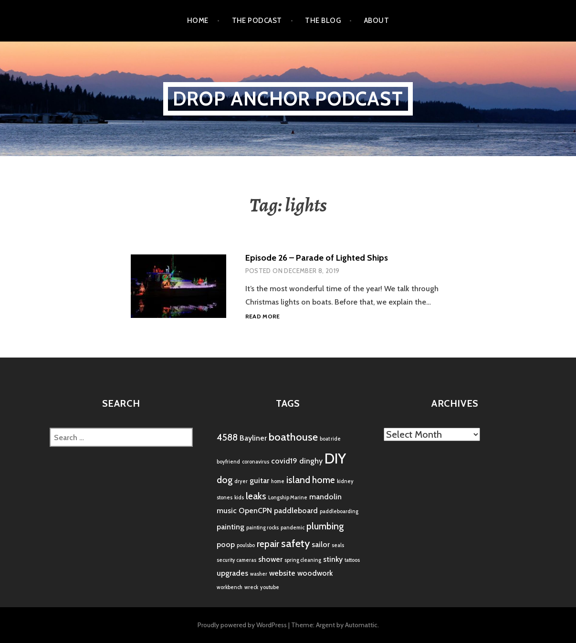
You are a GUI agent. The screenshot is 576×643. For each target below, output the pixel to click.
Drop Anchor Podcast (288, 98)
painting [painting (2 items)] (230, 526)
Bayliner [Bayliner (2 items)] (253, 438)
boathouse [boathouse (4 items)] (293, 437)
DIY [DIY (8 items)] (335, 458)
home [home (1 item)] (277, 481)
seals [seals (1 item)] (338, 545)
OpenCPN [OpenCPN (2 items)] (255, 510)
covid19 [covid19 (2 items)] (284, 460)
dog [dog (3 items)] (224, 479)
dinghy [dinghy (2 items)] (311, 460)
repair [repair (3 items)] (268, 543)
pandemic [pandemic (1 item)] (292, 528)
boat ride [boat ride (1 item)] (330, 439)
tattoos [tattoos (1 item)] (352, 560)
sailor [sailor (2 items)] (321, 544)
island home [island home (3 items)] (310, 479)
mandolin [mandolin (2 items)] (325, 496)
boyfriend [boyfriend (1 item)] (228, 462)
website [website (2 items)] (282, 573)
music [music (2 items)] (227, 510)
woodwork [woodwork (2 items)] (315, 573)
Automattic (361, 625)
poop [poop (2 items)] (226, 544)
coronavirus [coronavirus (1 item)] (255, 462)
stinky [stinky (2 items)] (333, 559)
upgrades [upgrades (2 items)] (232, 573)
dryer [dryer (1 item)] (241, 481)
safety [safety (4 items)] (295, 543)
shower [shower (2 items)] (270, 559)
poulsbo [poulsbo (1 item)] (246, 545)
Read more (262, 317)
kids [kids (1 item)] (239, 498)
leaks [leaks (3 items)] (256, 496)
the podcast (257, 20)
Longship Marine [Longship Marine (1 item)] (287, 498)
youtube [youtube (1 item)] (269, 587)
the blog (323, 20)
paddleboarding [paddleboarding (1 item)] (339, 511)
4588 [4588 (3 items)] (227, 437)
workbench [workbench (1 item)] (229, 587)
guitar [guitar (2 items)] (259, 480)
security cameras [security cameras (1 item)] (236, 560)
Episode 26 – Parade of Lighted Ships (316, 258)
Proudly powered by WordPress (242, 625)
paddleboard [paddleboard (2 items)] (296, 510)
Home (198, 20)
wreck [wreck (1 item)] (251, 587)
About (376, 20)
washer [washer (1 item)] (258, 574)
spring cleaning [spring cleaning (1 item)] (302, 560)
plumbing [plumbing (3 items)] (325, 526)
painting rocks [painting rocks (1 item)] (262, 528)
